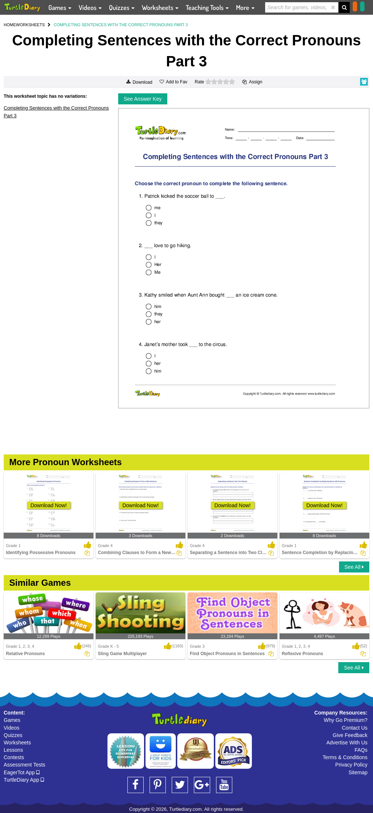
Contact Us (354, 728)
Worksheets (17, 742)
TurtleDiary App (24, 780)
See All (354, 567)
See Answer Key (143, 99)
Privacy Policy (351, 765)
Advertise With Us (346, 742)
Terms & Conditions (345, 757)
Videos (12, 728)
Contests (14, 757)
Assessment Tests (24, 765)
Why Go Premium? (345, 720)
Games (12, 720)
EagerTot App (22, 772)
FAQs (361, 750)
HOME (10, 25)
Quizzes (13, 735)
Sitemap (358, 772)
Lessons (13, 750)
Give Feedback (350, 735)
